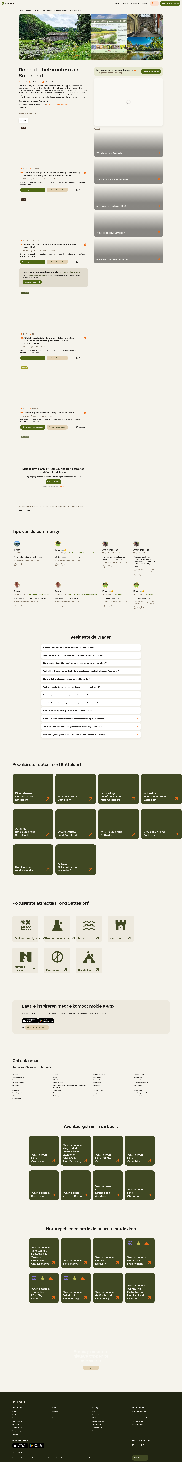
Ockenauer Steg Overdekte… (57, 104)
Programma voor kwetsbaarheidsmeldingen (73, 1457)
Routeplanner (17, 1415)
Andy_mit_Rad (110, 550)
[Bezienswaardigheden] (25, 929)
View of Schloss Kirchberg (29, 553)
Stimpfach (96, 1093)
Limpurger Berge (99, 1074)
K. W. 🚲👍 (60, 550)
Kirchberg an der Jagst (142, 1093)
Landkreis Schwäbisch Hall (63, 10)
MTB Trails (15, 1424)
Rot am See (97, 1080)
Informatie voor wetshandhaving (108, 1457)
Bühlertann (56, 1080)
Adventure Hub (97, 1427)
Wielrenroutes (17, 1427)
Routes (21, 10)
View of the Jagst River (121, 553)
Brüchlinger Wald (18, 1093)
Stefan (17, 591)
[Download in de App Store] (30, 1020)
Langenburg (138, 1090)
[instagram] (133, 1444)
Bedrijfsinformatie (92, 1457)
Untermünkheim (139, 1096)
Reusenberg (16, 1098)
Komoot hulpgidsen (139, 1411)
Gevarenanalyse (137, 1424)
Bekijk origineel (35, 560)
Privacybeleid (16, 1457)
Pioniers (95, 1418)
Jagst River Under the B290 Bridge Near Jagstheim (80, 553)
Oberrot (15, 1096)
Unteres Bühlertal (18, 1077)
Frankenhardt (138, 1085)
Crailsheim (15, 1074)
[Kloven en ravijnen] (25, 960)
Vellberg (55, 1077)
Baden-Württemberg (47, 10)
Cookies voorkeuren (41, 1457)
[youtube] (138, 1444)
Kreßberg (56, 1096)
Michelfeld (15, 1085)
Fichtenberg (57, 1090)
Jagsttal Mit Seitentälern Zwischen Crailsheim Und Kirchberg (70, 1086)
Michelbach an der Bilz (141, 1082)
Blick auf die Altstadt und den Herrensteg (37, 594)
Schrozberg (138, 1077)
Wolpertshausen (99, 1096)
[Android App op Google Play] (46, 1020)
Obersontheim (98, 1090)
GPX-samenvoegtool (139, 1418)
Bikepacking (16, 1431)
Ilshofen (15, 1080)
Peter (17, 550)
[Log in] (62, 486)
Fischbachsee (150, 553)
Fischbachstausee (150, 594)
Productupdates (98, 1421)
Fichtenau (15, 1090)
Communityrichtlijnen (54, 1457)
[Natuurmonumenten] (57, 929)
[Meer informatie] (24, 510)
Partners (55, 1411)
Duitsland (36, 10)
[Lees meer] (22, 108)
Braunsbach (97, 1082)
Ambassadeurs (97, 1424)
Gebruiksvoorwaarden (27, 1457)
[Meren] (89, 929)
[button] (118, 3)
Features (15, 1418)
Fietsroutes (28, 10)
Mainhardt (137, 1080)
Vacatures (95, 1431)
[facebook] (142, 1444)
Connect (55, 1415)
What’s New (96, 1415)
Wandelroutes (17, 1421)
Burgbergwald (139, 1074)
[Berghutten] (89, 960)
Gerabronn (97, 1085)
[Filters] (23, 120)
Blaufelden (97, 1077)
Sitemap (15, 1434)
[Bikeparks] (57, 960)
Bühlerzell (56, 1093)
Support (135, 1415)
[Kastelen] (121, 929)
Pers (93, 1411)
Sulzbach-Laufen (18, 1082)
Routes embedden (58, 1418)
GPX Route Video (138, 1421)
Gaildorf (56, 1074)
